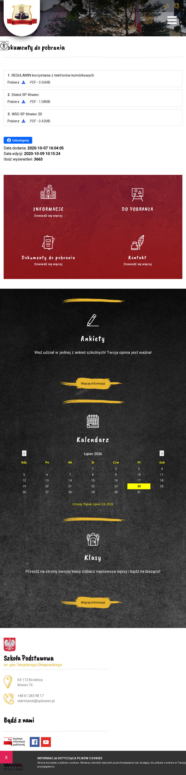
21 (70, 486)
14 (70, 480)
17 (139, 480)
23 (116, 486)
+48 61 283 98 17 (176, 5)
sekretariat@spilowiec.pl (166, 6)
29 (93, 492)
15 (93, 480)
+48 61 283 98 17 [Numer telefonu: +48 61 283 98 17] (30, 696)
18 (161, 480)
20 (47, 486)
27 (47, 492)
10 (139, 474)
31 (139, 492)
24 (139, 486)
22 (93, 486)
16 (116, 480)
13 (47, 480)
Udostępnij (18, 140)
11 (161, 474)
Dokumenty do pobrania (34, 47)
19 (24, 486)
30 (116, 492)
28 (70, 492)
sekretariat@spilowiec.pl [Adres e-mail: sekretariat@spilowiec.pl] (36, 701)
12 (24, 480)
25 (161, 486)
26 (24, 492)
